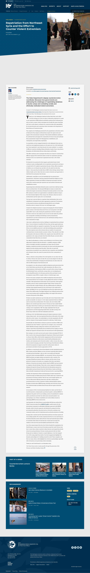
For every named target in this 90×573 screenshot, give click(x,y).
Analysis (44, 6)
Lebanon (36, 11)
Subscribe (10, 564)
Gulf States (42, 11)
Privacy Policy (15, 571)
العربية (19, 34)
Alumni (47, 564)
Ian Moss (9, 32)
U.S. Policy (75, 490)
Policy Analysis (9, 19)
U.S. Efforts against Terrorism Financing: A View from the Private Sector (46, 91)
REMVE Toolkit (45, 404)
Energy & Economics (23, 11)
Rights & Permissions (23, 571)
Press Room (10, 563)
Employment (8, 571)
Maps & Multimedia (77, 6)
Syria (69, 496)
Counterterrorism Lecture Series (39, 89)
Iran (32, 11)
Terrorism (69, 490)
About (59, 6)
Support (66, 6)
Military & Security (14, 11)
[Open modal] (78, 11)
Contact (9, 562)
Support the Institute (40, 564)
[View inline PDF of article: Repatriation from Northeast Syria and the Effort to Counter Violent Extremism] (75, 88)
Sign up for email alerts (73, 503)
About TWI (32, 564)
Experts (52, 6)
